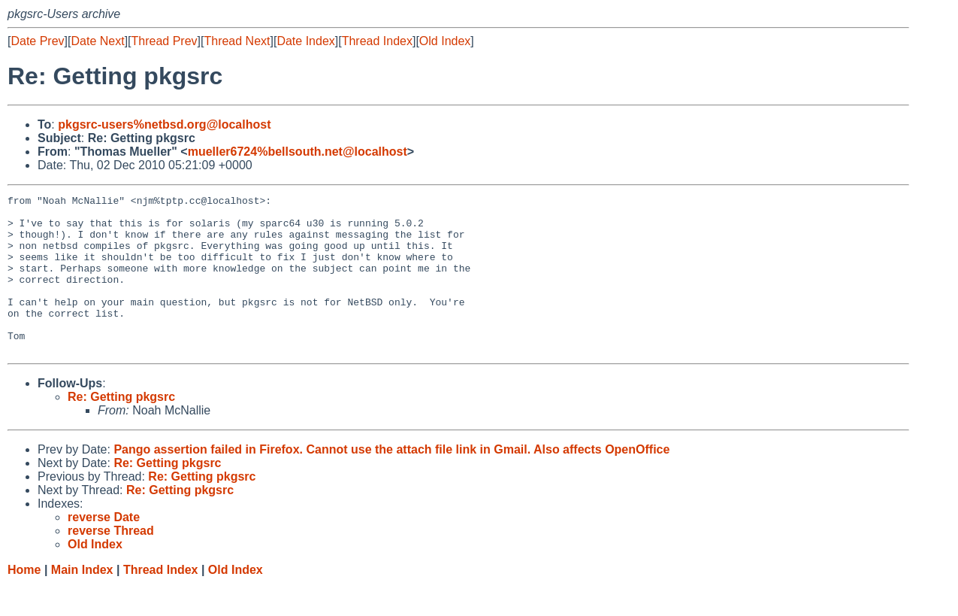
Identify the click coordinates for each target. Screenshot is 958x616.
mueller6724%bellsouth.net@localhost (297, 151)
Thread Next (237, 41)
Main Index (82, 601)
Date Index (305, 41)
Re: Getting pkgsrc (121, 428)
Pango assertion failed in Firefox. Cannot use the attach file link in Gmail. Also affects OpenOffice (391, 481)
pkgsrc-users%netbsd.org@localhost (164, 124)
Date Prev (37, 41)
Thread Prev (164, 41)
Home (24, 601)
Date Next (97, 41)
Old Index (444, 41)
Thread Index (377, 41)
